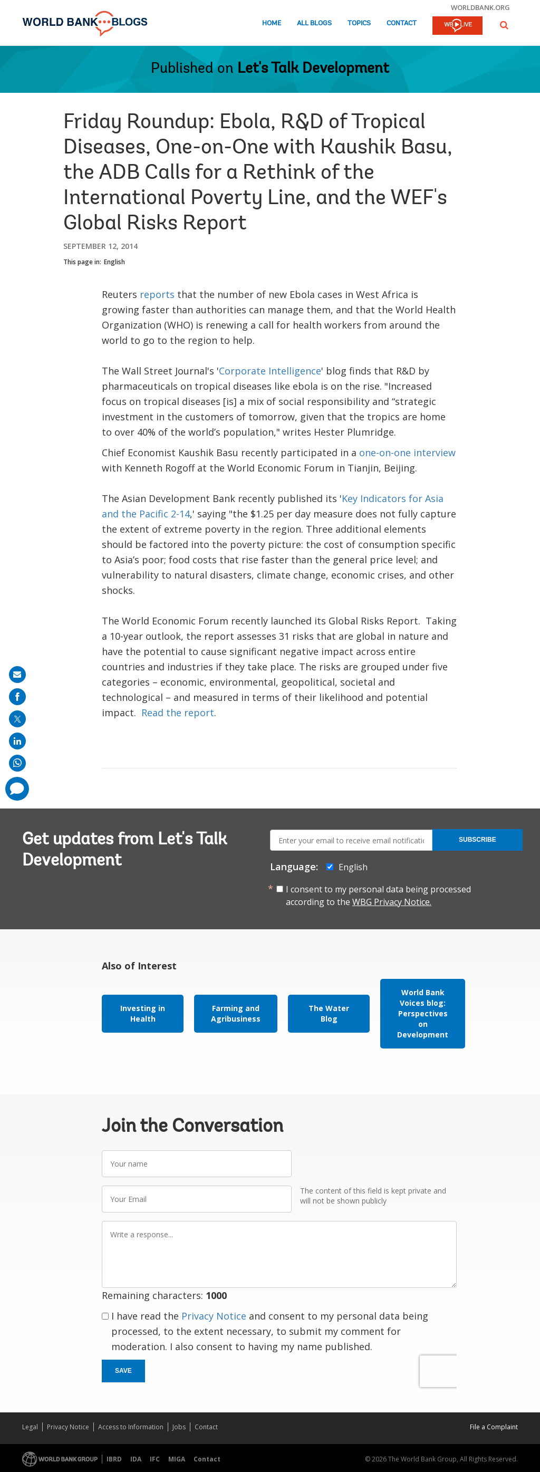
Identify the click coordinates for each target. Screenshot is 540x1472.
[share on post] (17, 718)
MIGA (176, 1459)
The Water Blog (328, 1013)
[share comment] (17, 789)
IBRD (114, 1459)
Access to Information (130, 1426)
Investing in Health (142, 1013)
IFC (155, 1459)
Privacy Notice (213, 1316)
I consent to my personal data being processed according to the (378, 895)
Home (271, 23)
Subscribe (477, 839)
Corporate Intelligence (270, 370)
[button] (504, 25)
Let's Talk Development (313, 69)
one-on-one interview (407, 452)
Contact (402, 23)
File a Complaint (494, 1426)
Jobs (179, 1426)
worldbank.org (480, 7)
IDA (135, 1459)
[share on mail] (17, 674)
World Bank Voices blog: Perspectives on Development (422, 1013)
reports (157, 294)
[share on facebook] (17, 696)
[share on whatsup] (17, 763)
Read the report (177, 712)
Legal (30, 1426)
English (114, 261)
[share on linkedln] (17, 741)
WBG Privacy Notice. (391, 902)
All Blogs (314, 23)
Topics (359, 23)
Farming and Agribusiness (236, 1013)
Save (123, 1370)
